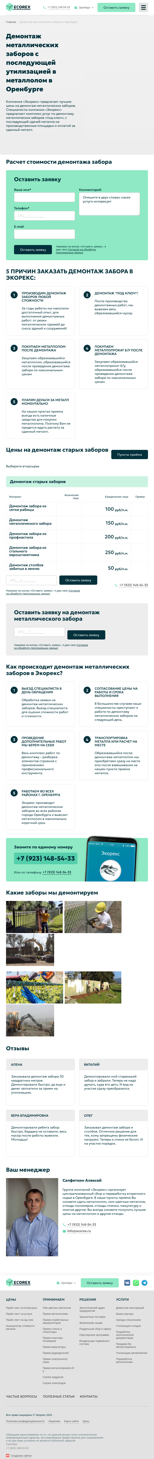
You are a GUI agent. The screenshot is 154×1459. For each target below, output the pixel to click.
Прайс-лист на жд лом (19, 1313)
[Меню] (143, 7)
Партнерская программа (94, 1328)
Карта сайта (71, 1415)
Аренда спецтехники (128, 1313)
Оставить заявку (116, 7)
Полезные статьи (59, 1390)
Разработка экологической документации (125, 1328)
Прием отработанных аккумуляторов (56, 1315)
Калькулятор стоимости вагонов (20, 1321)
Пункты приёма (129, 451)
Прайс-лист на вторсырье (21, 1301)
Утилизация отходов (128, 1319)
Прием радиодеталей (56, 1346)
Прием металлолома (55, 1307)
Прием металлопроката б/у (58, 1363)
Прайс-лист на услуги (19, 1307)
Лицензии (54, 1415)
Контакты (89, 1390)
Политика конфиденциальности (25, 1415)
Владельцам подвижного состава (94, 1336)
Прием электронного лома (55, 1354)
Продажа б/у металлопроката (126, 1339)
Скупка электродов (54, 1377)
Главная (11, 21)
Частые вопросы (21, 1390)
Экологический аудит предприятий (92, 1303)
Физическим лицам (90, 1316)
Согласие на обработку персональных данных (76, 251)
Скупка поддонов (53, 1371)
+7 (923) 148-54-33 (45, 852)
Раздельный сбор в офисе (95, 1322)
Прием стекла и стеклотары (52, 1324)
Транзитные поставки (92, 1310)
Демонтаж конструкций (130, 1301)
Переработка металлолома (124, 1354)
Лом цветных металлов (57, 1301)
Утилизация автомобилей (131, 1346)
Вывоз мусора (124, 1307)
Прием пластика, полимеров (53, 1333)
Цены (86, 1415)
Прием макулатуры (54, 1340)
